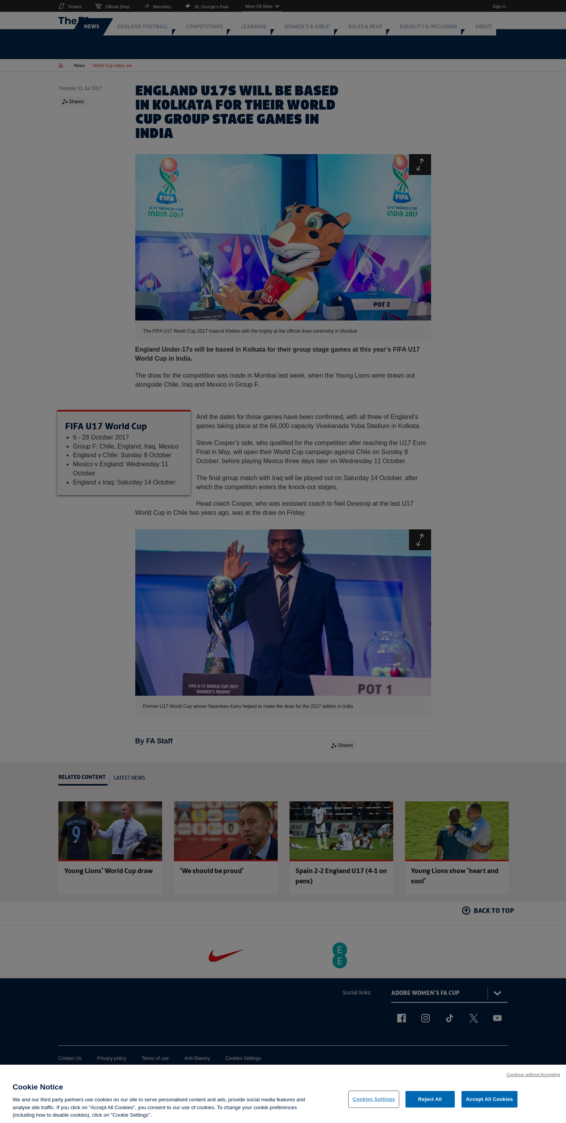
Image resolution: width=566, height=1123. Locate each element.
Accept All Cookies (489, 1103)
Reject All (430, 1103)
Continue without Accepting (533, 1078)
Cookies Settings (374, 1103)
